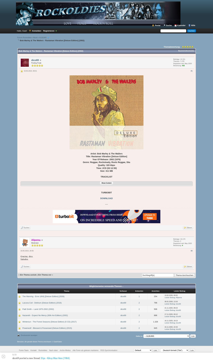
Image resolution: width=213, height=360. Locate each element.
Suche (169, 25)
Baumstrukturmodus (186, 51)
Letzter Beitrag (169, 297)
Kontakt (33, 350)
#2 (191, 251)
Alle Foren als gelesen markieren (86, 350)
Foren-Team (24, 350)
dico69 (35, 60)
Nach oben (53, 350)
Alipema (179, 297)
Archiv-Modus (65, 350)
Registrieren (48, 31)
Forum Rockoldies (24, 38)
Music (35, 38)
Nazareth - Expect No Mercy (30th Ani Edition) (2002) (45, 315)
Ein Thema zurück (28, 275)
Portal (157, 25)
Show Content (106, 183)
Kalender (181, 25)
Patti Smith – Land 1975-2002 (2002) (38, 309)
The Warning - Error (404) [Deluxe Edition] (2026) (43, 296)
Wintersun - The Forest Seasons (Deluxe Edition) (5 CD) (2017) (49, 322)
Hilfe (193, 25)
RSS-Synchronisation (108, 350)
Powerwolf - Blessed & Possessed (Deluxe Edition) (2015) (47, 328)
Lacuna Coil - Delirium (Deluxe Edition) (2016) (42, 303)
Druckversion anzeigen (29, 335)
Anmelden (36, 31)
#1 (191, 71)
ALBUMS (42, 38)
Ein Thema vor (44, 275)
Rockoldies (42, 350)
